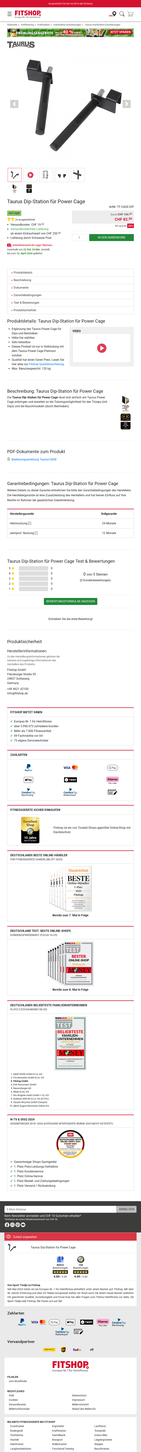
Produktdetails (23, 272)
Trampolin (100, 1430)
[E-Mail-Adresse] (60, 1209)
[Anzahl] (80, 237)
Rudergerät (16, 1430)
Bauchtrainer (101, 1448)
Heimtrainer (17, 1444)
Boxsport (57, 1439)
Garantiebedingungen (27, 295)
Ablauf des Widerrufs (84, 1409)
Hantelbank (58, 1435)
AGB (11, 1395)
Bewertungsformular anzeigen (70, 601)
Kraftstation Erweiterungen (67, 24)
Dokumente (21, 287)
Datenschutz (79, 1395)
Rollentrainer (59, 1444)
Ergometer (58, 1426)
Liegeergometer (103, 1439)
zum (18, 1381)
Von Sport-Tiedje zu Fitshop (23, 1285)
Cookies (13, 1400)
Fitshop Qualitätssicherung (46, 364)
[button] (14, 104)
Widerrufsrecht (80, 1404)
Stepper (98, 1444)
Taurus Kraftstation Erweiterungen (102, 24)
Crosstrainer (17, 1426)
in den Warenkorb (111, 237)
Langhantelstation (20, 1448)
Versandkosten (17, 1404)
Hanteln (14, 1439)
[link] (28, 767)
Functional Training (63, 1448)
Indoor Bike (100, 1435)
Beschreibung (22, 280)
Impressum (78, 1400)
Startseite (12, 24)
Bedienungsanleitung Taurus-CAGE (32, 459)
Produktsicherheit (25, 310)
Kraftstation (43, 24)
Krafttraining (27, 24)
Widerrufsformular (19, 1409)
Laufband (100, 1426)
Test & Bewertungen (26, 302)
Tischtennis (16, 1435)
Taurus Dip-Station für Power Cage (53, 1247)
